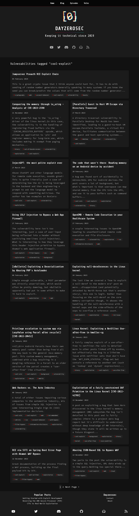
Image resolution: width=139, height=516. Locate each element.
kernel (77, 319)
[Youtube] (51, 47)
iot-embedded (53, 415)
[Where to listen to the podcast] (80, 47)
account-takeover (42, 95)
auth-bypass (54, 420)
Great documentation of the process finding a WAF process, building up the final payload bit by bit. (39, 467)
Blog (62, 3)
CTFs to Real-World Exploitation (42, 503)
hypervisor (97, 139)
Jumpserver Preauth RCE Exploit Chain (35, 74)
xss (45, 253)
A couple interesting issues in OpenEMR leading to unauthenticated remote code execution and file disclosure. (97, 232)
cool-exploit (58, 95)
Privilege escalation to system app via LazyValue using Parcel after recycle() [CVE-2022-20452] (36, 332)
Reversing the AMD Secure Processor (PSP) (42, 501)
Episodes (74, 3)
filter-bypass (34, 253)
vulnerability (73, 95)
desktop (85, 139)
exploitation (20, 153)
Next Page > (72, 487)
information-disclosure (84, 244)
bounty (85, 95)
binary (17, 149)
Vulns (86, 3)
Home (52, 3)
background (48, 257)
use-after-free (118, 370)
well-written (34, 475)
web (30, 95)
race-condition (106, 441)
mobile (41, 378)
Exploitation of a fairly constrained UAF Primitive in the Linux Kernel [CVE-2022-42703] (98, 391)
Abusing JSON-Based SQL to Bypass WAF (96, 450)
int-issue (116, 315)
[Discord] (66, 47)
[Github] (73, 47)
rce (120, 239)
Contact (109, 498)
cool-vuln (18, 200)
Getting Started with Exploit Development (42, 498)
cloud (113, 471)
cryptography (20, 95)
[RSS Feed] (87, 47)
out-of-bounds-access (32, 149)
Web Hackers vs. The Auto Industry (33, 387)
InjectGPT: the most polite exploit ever (37, 163)
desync (31, 378)
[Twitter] (58, 47)
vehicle (18, 420)
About (109, 501)
